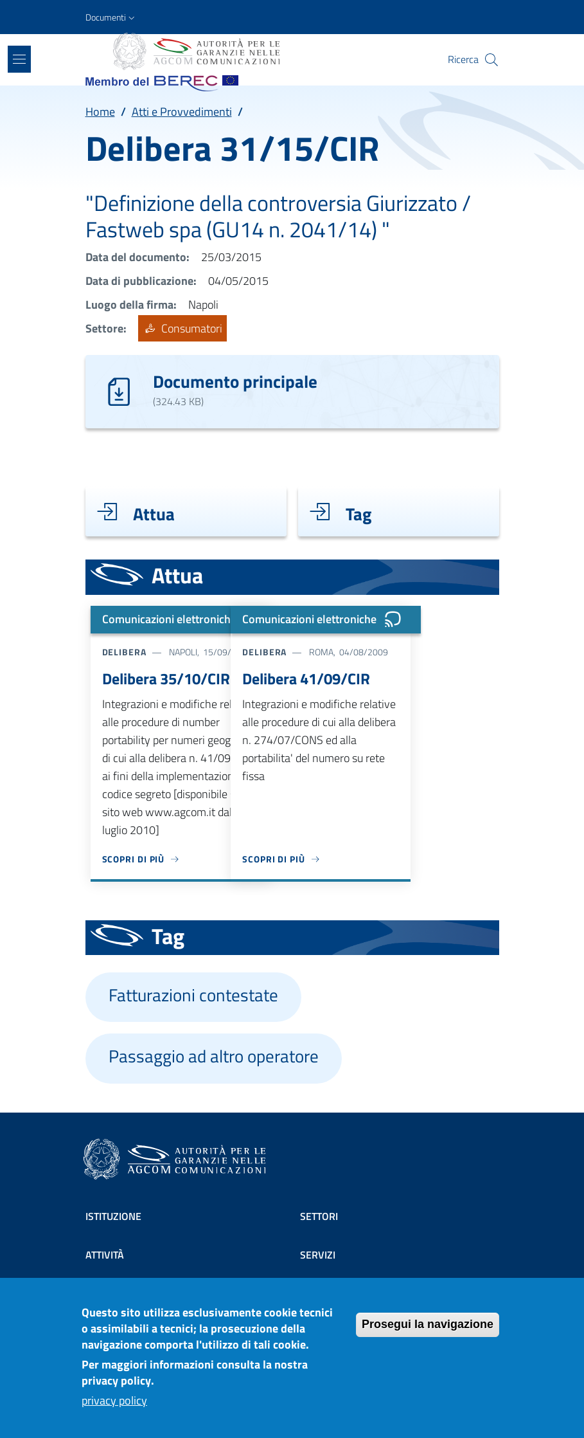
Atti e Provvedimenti (182, 111)
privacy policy (114, 1409)
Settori (319, 1216)
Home (100, 111)
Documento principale (235, 381)
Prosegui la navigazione (427, 1333)
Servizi (317, 1254)
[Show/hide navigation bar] (19, 59)
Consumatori (182, 328)
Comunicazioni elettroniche (185, 619)
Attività (104, 1254)
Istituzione (113, 1216)
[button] (111, 17)
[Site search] (491, 60)
